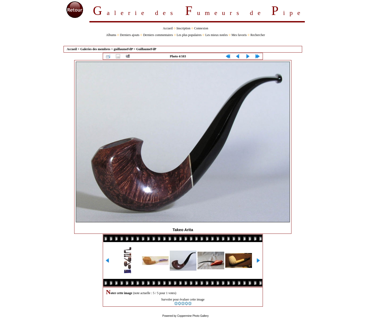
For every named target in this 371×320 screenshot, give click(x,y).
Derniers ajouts (129, 35)
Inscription (183, 28)
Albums (111, 35)
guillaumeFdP (123, 49)
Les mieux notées (216, 35)
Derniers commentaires (158, 35)
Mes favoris (239, 35)
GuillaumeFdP (146, 49)
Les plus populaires (189, 35)
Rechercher (257, 35)
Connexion (201, 28)
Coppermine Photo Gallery (193, 315)
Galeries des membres (95, 49)
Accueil (168, 28)
